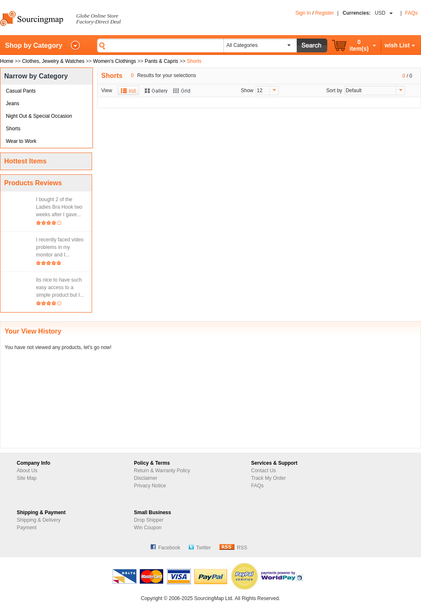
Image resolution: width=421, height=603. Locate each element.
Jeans (12, 103)
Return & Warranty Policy (162, 471)
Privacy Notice (150, 486)
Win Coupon (148, 528)
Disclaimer (145, 478)
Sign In (303, 13)
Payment (26, 528)
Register (324, 13)
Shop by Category (33, 45)
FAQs (411, 13)
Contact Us (263, 471)
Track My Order (268, 478)
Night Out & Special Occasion (39, 116)
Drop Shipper (149, 520)
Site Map (26, 478)
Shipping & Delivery (39, 520)
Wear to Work (21, 141)
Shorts (13, 129)
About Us (27, 471)
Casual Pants (21, 91)
